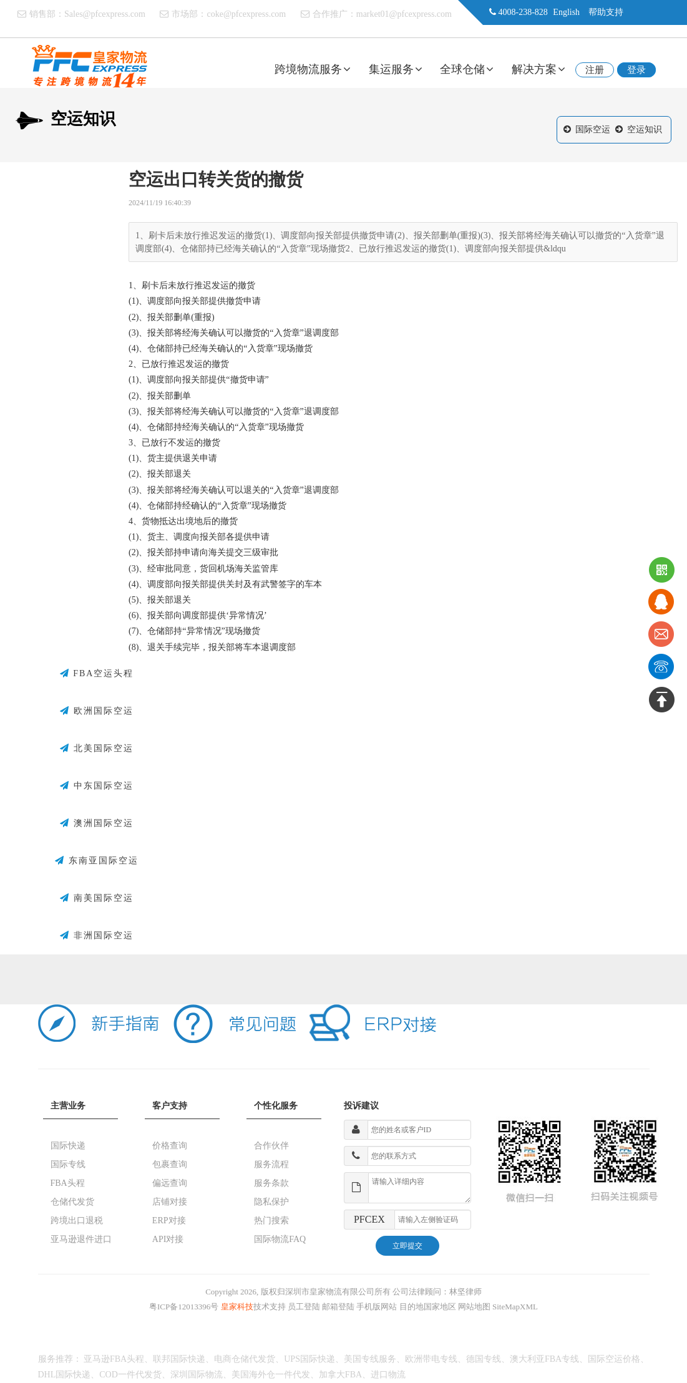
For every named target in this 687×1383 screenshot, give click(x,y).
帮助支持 (605, 12)
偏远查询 (169, 1183)
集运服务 (395, 69)
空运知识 (644, 129)
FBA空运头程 (97, 673)
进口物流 (388, 1374)
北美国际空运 (97, 748)
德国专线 (483, 1359)
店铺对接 (169, 1201)
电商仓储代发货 (244, 1359)
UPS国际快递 (309, 1359)
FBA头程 (68, 1183)
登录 (636, 70)
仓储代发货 (72, 1201)
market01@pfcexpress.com (404, 14)
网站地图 (474, 1306)
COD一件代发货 (130, 1374)
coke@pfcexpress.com (246, 14)
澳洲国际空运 (97, 823)
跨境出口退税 (77, 1220)
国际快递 (68, 1145)
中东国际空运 (97, 786)
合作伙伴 (271, 1145)
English (566, 12)
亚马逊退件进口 (81, 1239)
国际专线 (68, 1164)
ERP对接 (169, 1220)
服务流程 (271, 1164)
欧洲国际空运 (97, 711)
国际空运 (592, 129)
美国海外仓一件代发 (270, 1374)
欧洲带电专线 (431, 1359)
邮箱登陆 (338, 1306)
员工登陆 (304, 1306)
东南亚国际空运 (97, 861)
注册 (594, 70)
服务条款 (271, 1183)
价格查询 (169, 1145)
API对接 (168, 1239)
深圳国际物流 (196, 1374)
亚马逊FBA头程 (114, 1359)
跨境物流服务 (313, 69)
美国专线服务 (370, 1359)
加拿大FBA (340, 1374)
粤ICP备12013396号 (183, 1306)
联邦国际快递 (179, 1359)
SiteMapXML (515, 1306)
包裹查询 (169, 1164)
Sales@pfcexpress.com (104, 14)
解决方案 (538, 69)
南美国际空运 (97, 898)
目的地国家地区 (427, 1306)
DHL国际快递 (64, 1374)
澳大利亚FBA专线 (544, 1359)
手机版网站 (376, 1306)
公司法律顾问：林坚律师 (437, 1291)
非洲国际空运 (97, 935)
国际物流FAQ (280, 1239)
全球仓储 (467, 69)
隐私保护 (271, 1201)
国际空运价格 (614, 1359)
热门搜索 (271, 1220)
